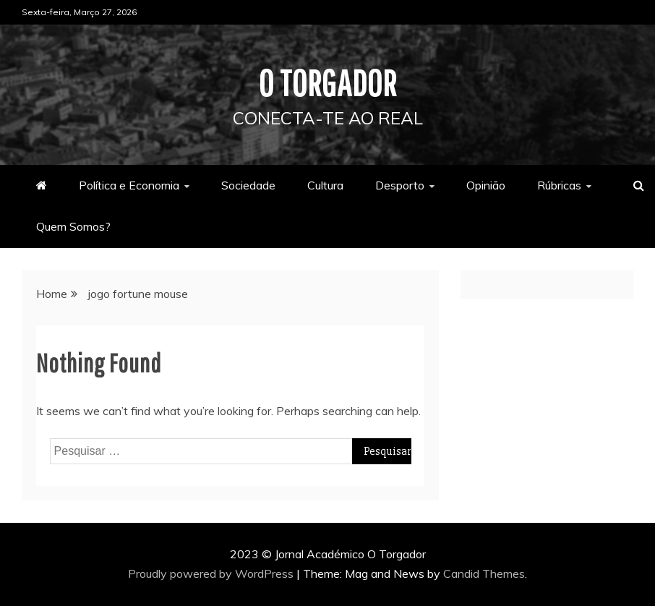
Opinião (485, 185)
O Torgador (328, 82)
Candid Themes (484, 573)
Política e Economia (129, 185)
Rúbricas (559, 185)
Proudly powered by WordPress (212, 573)
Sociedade (248, 185)
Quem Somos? (73, 226)
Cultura (325, 185)
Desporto (399, 185)
